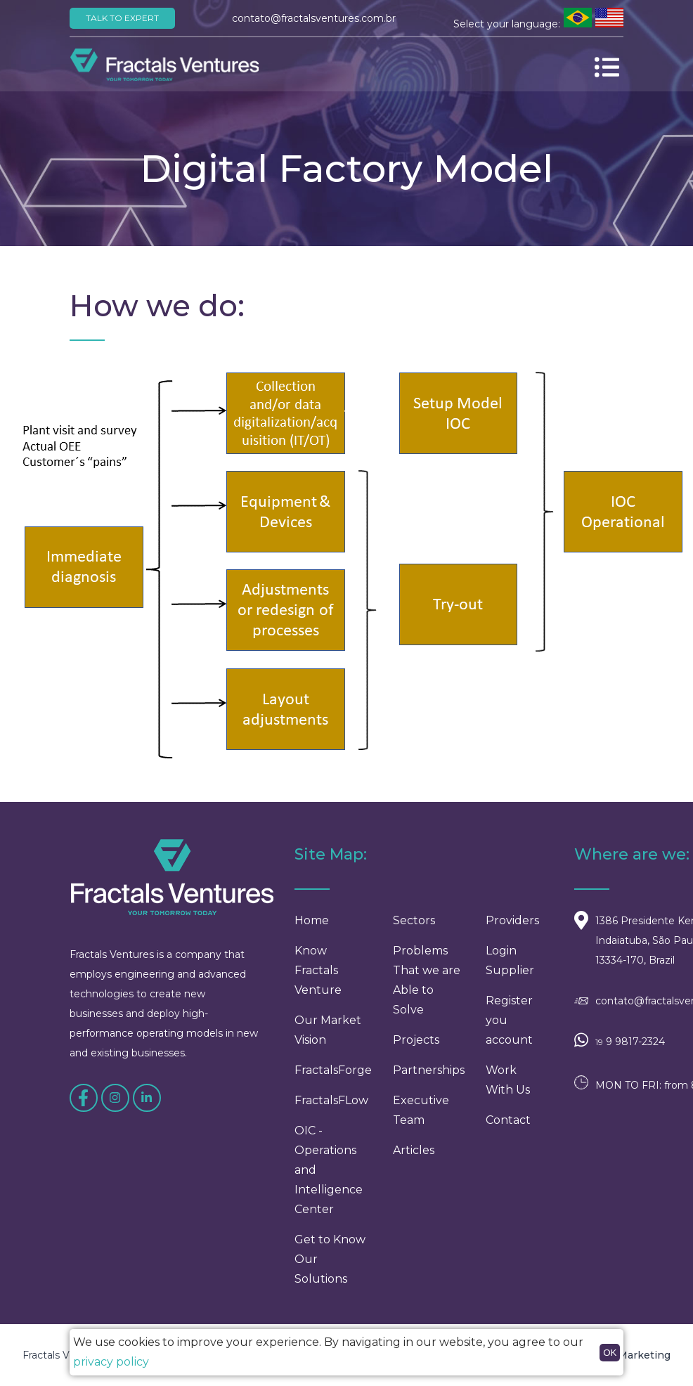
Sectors (414, 928)
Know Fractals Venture (318, 978)
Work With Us (508, 1087)
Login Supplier (510, 968)
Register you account (509, 1028)
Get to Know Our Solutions (329, 1267)
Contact (508, 1127)
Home (311, 928)
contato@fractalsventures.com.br (314, 18)
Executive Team (421, 1117)
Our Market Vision (327, 1037)
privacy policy (111, 1361)
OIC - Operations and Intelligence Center (328, 1178)
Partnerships (429, 1077)
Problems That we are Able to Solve (426, 988)
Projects (416, 1047)
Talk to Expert (122, 18)
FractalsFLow (331, 1108)
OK (609, 1352)
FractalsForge (333, 1077)
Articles (413, 1158)
